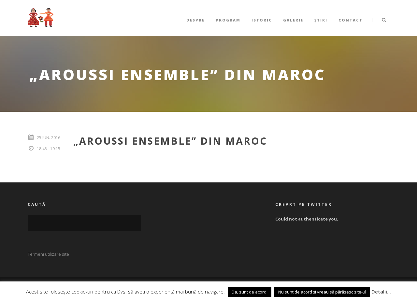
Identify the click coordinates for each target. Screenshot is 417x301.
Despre (195, 20)
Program (228, 20)
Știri (320, 20)
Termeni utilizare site (48, 254)
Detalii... (381, 291)
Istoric (262, 20)
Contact (350, 20)
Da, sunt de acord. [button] (249, 292)
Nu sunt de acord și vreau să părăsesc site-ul (322, 292)
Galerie (293, 20)
